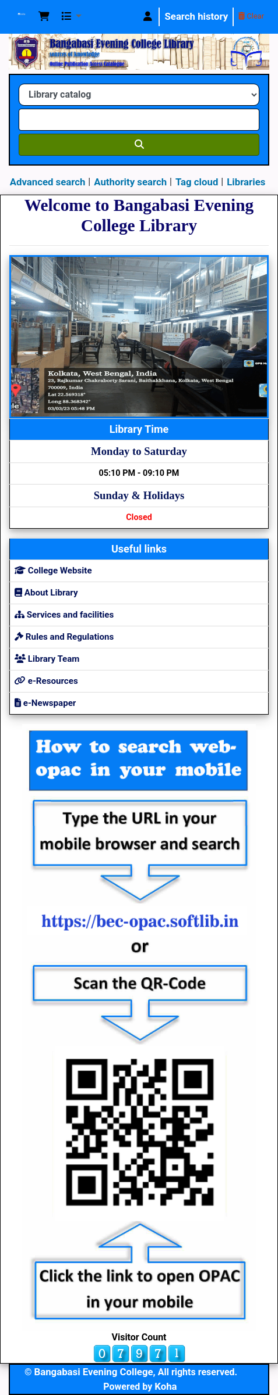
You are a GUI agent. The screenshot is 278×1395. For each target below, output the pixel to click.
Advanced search (48, 182)
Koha (165, 1386)
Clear (251, 16)
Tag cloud (196, 182)
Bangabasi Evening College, (95, 1372)
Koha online (21, 17)
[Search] (139, 145)
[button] (44, 16)
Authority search (130, 182)
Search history (196, 16)
